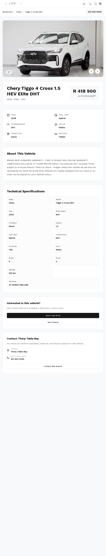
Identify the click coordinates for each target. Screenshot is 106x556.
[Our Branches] (100, 4)
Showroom (8, 12)
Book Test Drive (53, 315)
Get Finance (53, 322)
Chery (18, 12)
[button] (84, 4)
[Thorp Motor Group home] (13, 4)
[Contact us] (90, 4)
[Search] (95, 4)
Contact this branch (53, 366)
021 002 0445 (94, 12)
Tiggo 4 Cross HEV (33, 12)
